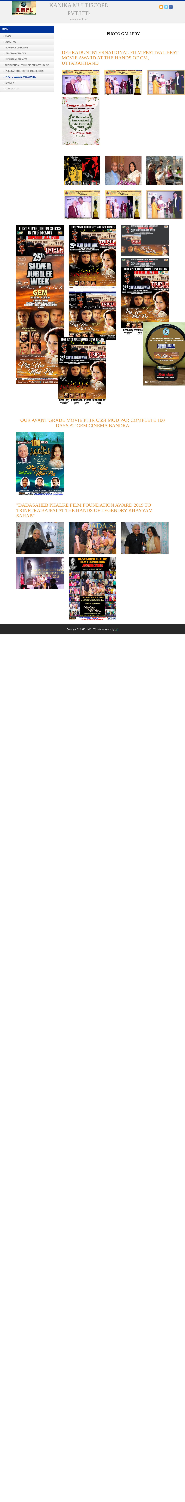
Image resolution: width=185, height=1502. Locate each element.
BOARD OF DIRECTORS (16, 47)
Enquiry (9, 82)
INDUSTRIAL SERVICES (16, 59)
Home (8, 36)
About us (10, 41)
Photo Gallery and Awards (20, 77)
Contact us (12, 88)
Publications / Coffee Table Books (24, 71)
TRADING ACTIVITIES (15, 53)
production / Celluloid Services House (27, 65)
